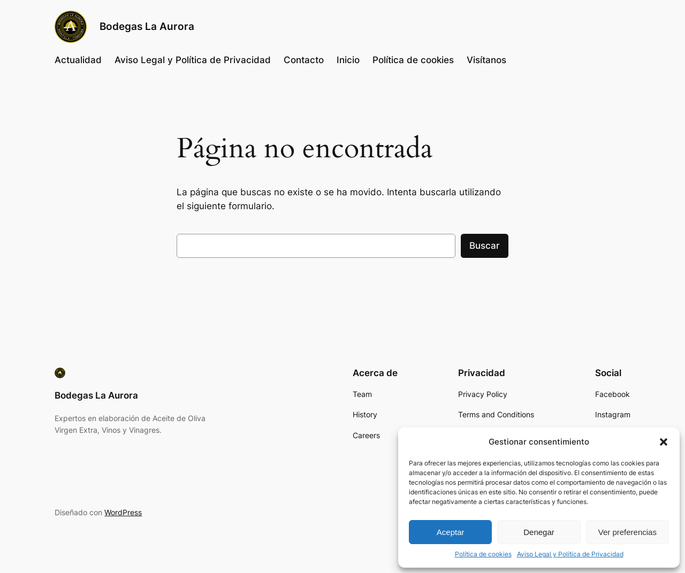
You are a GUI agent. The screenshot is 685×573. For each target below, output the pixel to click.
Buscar (484, 245)
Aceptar (451, 532)
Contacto (304, 60)
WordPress (123, 512)
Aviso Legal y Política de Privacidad (570, 554)
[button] (663, 442)
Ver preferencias (627, 532)
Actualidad (78, 60)
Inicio (348, 60)
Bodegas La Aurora (147, 26)
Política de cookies (483, 554)
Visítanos (486, 60)
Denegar (538, 532)
